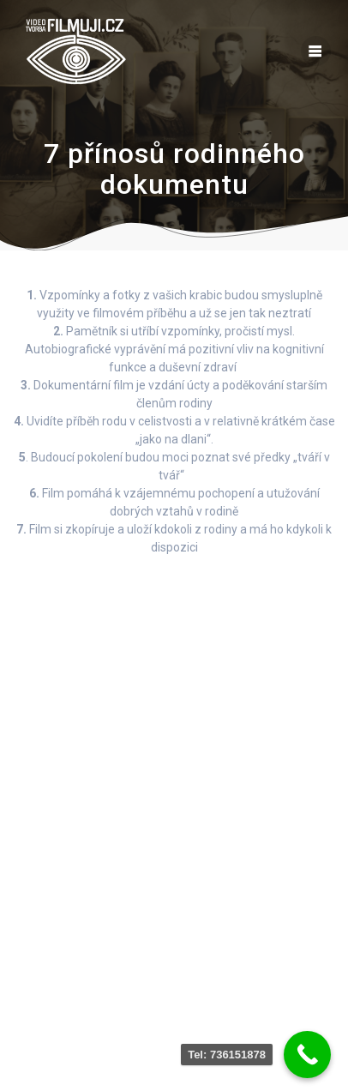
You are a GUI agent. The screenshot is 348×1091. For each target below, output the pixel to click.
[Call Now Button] (307, 1054)
